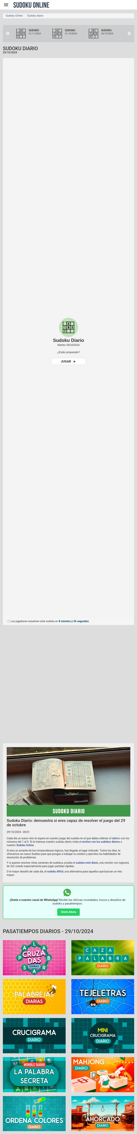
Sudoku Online (31, 5)
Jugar (69, 361)
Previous (8, 33)
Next (129, 33)
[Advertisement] (37, 682)
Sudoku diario (35, 15)
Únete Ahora (68, 911)
